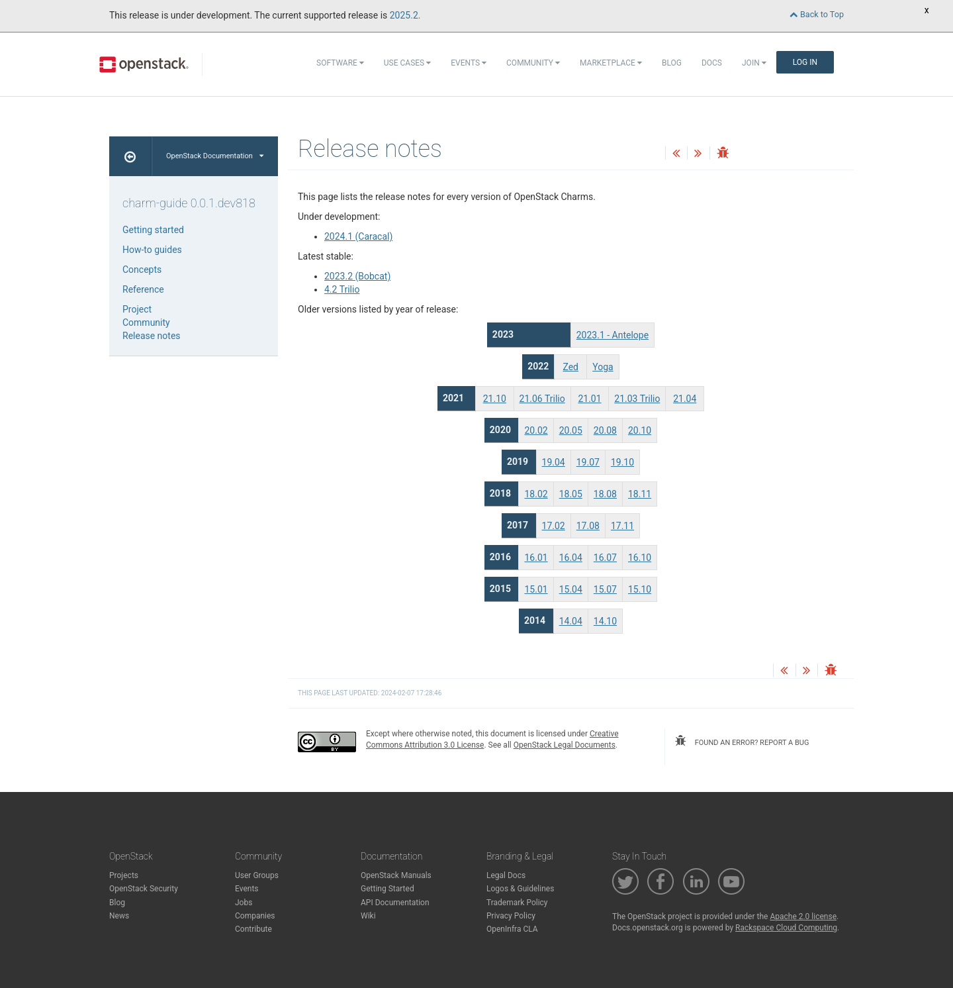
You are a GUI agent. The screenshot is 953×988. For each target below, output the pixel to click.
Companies (255, 915)
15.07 (605, 589)
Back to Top (817, 14)
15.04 (570, 589)
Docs (712, 63)
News (119, 915)
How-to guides (152, 249)
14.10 (605, 621)
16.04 (570, 557)
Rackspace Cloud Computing (786, 927)
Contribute (253, 929)
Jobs (243, 902)
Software (340, 63)
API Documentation (395, 902)
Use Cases (407, 63)
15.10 (639, 589)
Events (468, 63)
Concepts (141, 269)
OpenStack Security (143, 888)
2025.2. (405, 15)
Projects (123, 875)
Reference (143, 289)
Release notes (151, 335)
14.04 (570, 621)
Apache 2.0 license (803, 916)
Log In (805, 62)
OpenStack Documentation (214, 156)
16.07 (605, 557)
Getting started (153, 229)
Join (754, 63)
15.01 (535, 589)
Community (533, 63)
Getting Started (387, 888)
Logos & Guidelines (520, 888)
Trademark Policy (517, 902)
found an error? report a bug (742, 741)
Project (137, 309)
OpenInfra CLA (512, 929)
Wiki (368, 915)
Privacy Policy (510, 915)
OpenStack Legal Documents (564, 745)
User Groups (257, 875)
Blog (672, 63)
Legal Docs (505, 875)
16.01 (535, 557)
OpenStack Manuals (396, 875)
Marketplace (611, 63)
